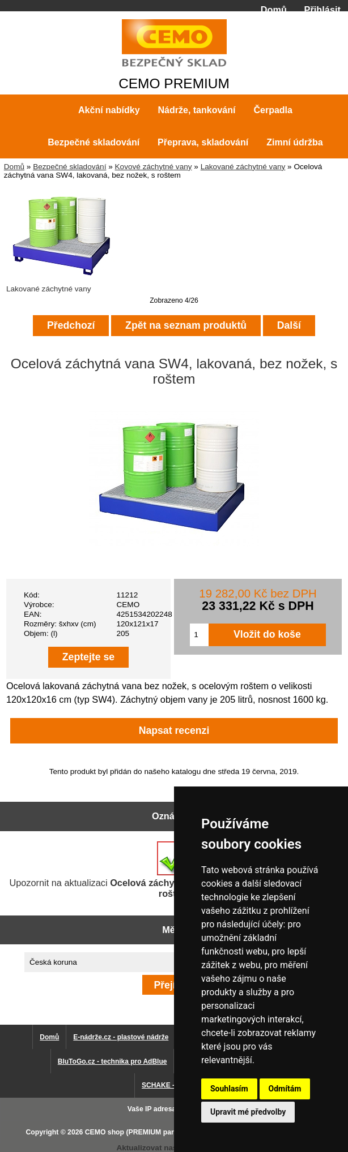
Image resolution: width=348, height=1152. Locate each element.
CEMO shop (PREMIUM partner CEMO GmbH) (160, 1132)
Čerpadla (272, 110)
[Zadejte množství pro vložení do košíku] (199, 635)
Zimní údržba (294, 142)
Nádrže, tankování (197, 110)
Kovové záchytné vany (153, 166)
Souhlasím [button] (229, 1088)
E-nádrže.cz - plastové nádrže (120, 1037)
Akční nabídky (108, 110)
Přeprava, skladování (203, 142)
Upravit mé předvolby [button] (248, 1111)
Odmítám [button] (285, 1088)
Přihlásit (322, 10)
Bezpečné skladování (69, 166)
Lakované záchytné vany (243, 166)
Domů (274, 10)
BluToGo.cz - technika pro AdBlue (112, 1061)
